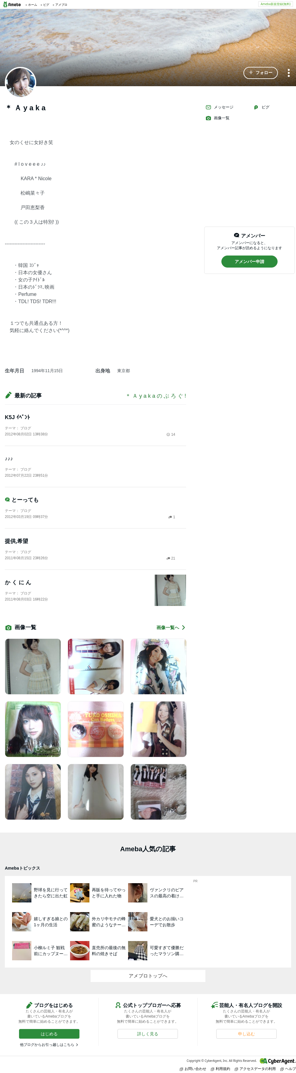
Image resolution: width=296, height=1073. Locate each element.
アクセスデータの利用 (255, 1068)
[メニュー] (289, 73)
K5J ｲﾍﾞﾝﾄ (17, 417)
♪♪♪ (9, 459)
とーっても (22, 500)
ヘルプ (288, 1068)
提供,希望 (16, 541)
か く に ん (18, 582)
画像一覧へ (171, 627)
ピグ (261, 107)
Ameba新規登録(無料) (276, 4)
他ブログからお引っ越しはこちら (47, 1045)
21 (170, 558)
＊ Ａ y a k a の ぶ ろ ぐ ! (155, 396)
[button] (260, 73)
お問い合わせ (193, 1068)
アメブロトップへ (148, 975)
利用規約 (220, 1068)
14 (170, 434)
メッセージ (219, 107)
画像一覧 (217, 118)
